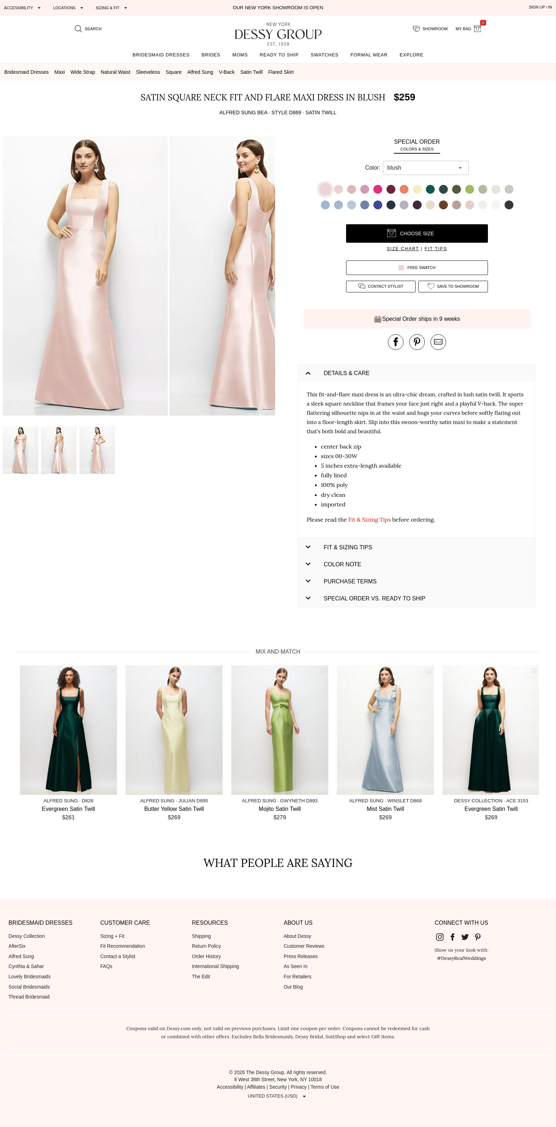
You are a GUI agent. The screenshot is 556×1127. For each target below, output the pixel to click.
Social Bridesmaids (29, 987)
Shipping (201, 936)
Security (278, 1087)
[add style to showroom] (453, 286)
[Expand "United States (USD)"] (278, 1096)
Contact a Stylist (117, 956)
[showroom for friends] (430, 28)
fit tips (436, 248)
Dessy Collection (27, 936)
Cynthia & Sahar (26, 966)
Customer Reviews (304, 946)
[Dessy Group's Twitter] (467, 936)
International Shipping (215, 966)
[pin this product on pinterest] (417, 342)
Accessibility (230, 1087)
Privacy (299, 1087)
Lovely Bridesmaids (30, 976)
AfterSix (17, 946)
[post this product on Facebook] (396, 342)
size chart (403, 248)
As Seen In (295, 966)
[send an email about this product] (438, 342)
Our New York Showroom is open (278, 7)
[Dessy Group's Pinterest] (480, 936)
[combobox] (420, 168)
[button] (86, 277)
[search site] (88, 28)
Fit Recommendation (122, 946)
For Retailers (297, 976)
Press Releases (301, 956)
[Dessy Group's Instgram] (442, 936)
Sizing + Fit (112, 936)
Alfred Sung (21, 956)
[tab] (417, 145)
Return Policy (206, 946)
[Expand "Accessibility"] (23, 8)
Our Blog (293, 987)
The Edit (201, 976)
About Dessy (297, 936)
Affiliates (256, 1087)
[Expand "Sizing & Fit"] (112, 8)
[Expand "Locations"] (69, 8)
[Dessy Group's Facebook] (455, 936)
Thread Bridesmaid (29, 997)
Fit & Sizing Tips (369, 519)
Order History (206, 956)
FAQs (106, 966)
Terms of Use (325, 1087)
